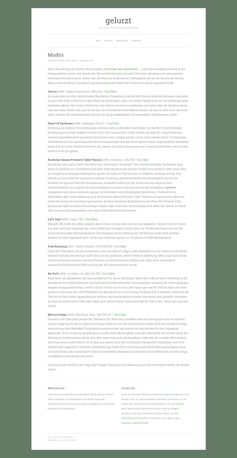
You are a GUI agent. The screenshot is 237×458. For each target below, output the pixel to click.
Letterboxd (127, 418)
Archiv (109, 40)
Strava (175, 408)
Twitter (179, 403)
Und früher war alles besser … (122, 69)
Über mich (122, 40)
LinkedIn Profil (139, 422)
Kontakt (136, 40)
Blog (98, 40)
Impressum (54, 440)
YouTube (110, 91)
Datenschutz (69, 440)
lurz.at (168, 394)
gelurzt (118, 20)
